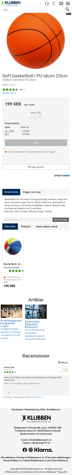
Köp (36, 143)
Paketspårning (31, 409)
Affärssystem (12, 472)
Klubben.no (16, 460)
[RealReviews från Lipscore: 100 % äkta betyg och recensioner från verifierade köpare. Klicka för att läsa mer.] (63, 362)
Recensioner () (9, 93)
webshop (27, 472)
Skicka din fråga (60, 220)
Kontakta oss (53, 409)
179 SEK (25, 131)
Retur (43, 409)
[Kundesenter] (46, 3)
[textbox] (27, 220)
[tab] (11, 192)
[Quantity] (36, 117)
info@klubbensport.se (40, 440)
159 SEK (25, 134)
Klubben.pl (62, 460)
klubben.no (38, 397)
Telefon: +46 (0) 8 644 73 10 (36, 443)
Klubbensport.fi (38, 460)
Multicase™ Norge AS (57, 472)
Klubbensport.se (35, 457)
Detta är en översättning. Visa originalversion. (22, 384)
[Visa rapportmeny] (65, 391)
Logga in (54, 3)
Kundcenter (18, 409)
